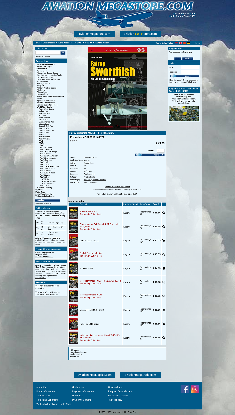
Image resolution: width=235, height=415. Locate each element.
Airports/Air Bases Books (47, 73)
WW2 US (43, 186)
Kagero (86, 160)
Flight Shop (40, 190)
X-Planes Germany (44, 188)
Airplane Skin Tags (43, 67)
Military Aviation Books (46, 88)
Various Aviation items (44, 196)
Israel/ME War (44, 118)
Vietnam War (44, 128)
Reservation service (118, 395)
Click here (192, 82)
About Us (41, 387)
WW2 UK (43, 177)
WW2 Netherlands (47, 169)
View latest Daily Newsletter (46, 294)
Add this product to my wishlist (117, 187)
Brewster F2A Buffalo (89, 211)
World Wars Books (44, 107)
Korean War (43, 120)
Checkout (188, 58)
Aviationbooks (41, 69)
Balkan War (43, 111)
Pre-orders (77, 395)
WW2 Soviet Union (47, 173)
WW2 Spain (45, 175)
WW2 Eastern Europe (48, 152)
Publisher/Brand (130, 204)
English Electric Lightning (91, 253)
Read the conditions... (44, 257)
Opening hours (115, 387)
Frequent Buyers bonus (120, 391)
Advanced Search (43, 56)
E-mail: (171, 67)
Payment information (83, 391)
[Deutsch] (188, 43)
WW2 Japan (45, 164)
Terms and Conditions (47, 400)
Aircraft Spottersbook (46, 103)
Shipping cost (43, 395)
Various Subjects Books (46, 105)
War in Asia (43, 135)
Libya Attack (44, 124)
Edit (177, 58)
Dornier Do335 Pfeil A (89, 241)
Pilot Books (41, 94)
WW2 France (45, 154)
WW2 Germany (46, 160)
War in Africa (44, 132)
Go (63, 53)
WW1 (41, 141)
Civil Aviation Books (45, 77)
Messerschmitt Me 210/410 (92, 310)
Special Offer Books (45, 101)
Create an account (190, 80)
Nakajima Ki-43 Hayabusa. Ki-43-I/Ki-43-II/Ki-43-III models (100, 336)
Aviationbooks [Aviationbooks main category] (42, 71)
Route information (45, 391)
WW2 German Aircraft (49, 156)
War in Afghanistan (46, 130)
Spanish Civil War (46, 126)
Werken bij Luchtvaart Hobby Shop (53, 404)
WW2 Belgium (46, 149)
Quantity (150, 151)
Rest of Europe (46, 147)
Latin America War (46, 122)
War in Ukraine (45, 139)
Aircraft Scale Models (44, 65)
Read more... (40, 278)
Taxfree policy (115, 400)
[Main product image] (117, 130)
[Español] (184, 43)
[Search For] (48, 53)
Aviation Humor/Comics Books (49, 75)
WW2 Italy (44, 162)
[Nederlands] (176, 43)
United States (167, 43)
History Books (42, 84)
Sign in (188, 76)
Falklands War (44, 113)
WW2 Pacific (45, 171)
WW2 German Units (48, 158)
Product (83, 204)
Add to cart (158, 155)
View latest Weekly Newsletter (47, 292)
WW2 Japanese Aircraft (50, 166)
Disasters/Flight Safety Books (49, 79)
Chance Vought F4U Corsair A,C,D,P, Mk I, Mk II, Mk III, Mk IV (100, 225)
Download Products (43, 203)
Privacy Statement (81, 400)
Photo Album (42, 92)
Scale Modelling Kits (43, 194)
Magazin (40, 86)
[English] (180, 43)
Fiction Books (42, 82)
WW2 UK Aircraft (49, 181)
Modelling (41, 90)
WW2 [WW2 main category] (42, 145)
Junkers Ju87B (86, 268)
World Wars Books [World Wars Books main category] (46, 109)
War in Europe (44, 137)
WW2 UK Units (48, 183)
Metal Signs (40, 192)
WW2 (41, 143)
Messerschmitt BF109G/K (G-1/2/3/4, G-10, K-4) (101, 281)
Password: (173, 72)
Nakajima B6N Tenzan (90, 324)
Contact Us (78, 387)
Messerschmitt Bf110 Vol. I (91, 295)
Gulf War (42, 115)
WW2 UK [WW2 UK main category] (45, 179)
